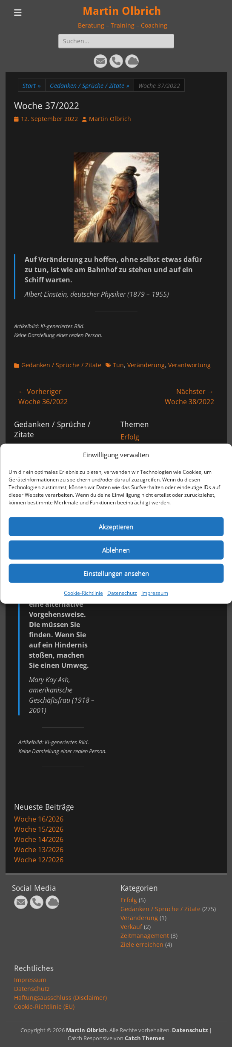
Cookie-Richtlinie (83, 592)
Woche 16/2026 (38, 819)
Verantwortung (189, 365)
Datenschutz (122, 592)
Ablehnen (116, 550)
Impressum (154, 592)
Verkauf (131, 927)
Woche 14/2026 (38, 839)
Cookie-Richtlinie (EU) (44, 1006)
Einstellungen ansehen (116, 573)
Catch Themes (144, 1038)
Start (32, 85)
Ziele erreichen (141, 944)
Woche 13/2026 (38, 849)
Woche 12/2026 (38, 859)
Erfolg (129, 437)
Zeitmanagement (144, 936)
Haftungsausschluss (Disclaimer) (60, 998)
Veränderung (146, 365)
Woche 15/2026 (38, 829)
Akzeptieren (116, 526)
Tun (118, 365)
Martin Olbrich (122, 11)
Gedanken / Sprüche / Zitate (89, 85)
